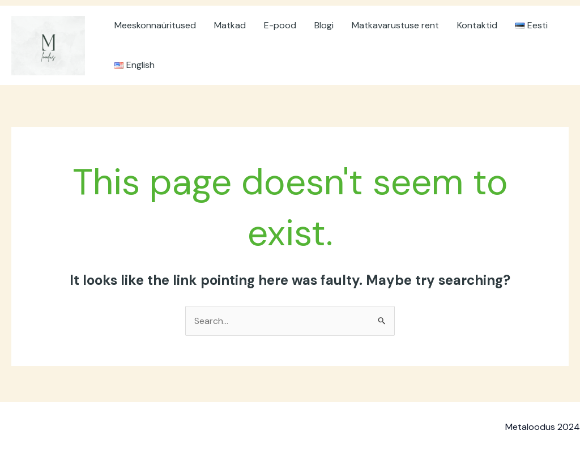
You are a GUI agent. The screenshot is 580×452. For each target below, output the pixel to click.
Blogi (324, 25)
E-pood (280, 25)
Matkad (230, 25)
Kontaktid (477, 25)
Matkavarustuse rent (395, 25)
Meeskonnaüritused (155, 25)
